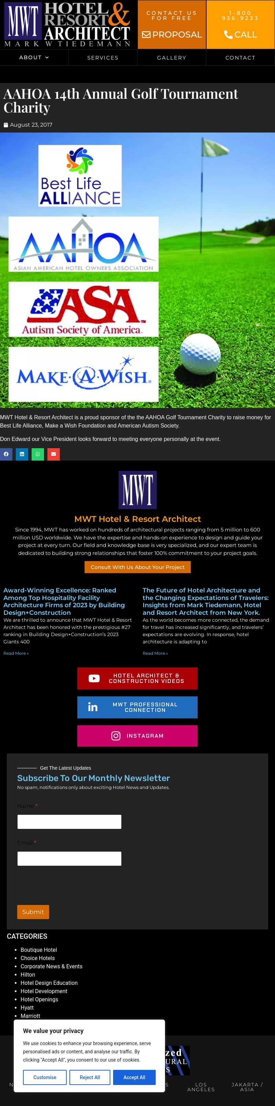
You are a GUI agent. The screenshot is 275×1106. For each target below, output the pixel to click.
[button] (6, 454)
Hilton (28, 974)
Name (27, 806)
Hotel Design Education (49, 983)
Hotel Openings (39, 999)
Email (26, 843)
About (34, 57)
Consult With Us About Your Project (138, 567)
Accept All (134, 1077)
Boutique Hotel (39, 950)
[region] (89, 1056)
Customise (44, 1077)
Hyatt (27, 1007)
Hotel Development (44, 991)
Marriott (30, 1016)
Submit (33, 911)
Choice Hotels (38, 958)
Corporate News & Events (51, 966)
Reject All (90, 1077)
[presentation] (69, 900)
